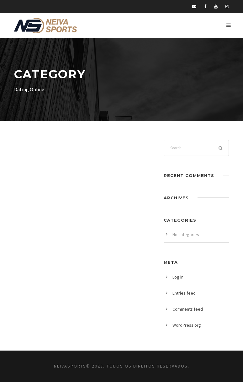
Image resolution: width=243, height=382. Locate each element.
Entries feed (184, 293)
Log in (177, 277)
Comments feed (187, 309)
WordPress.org (186, 325)
